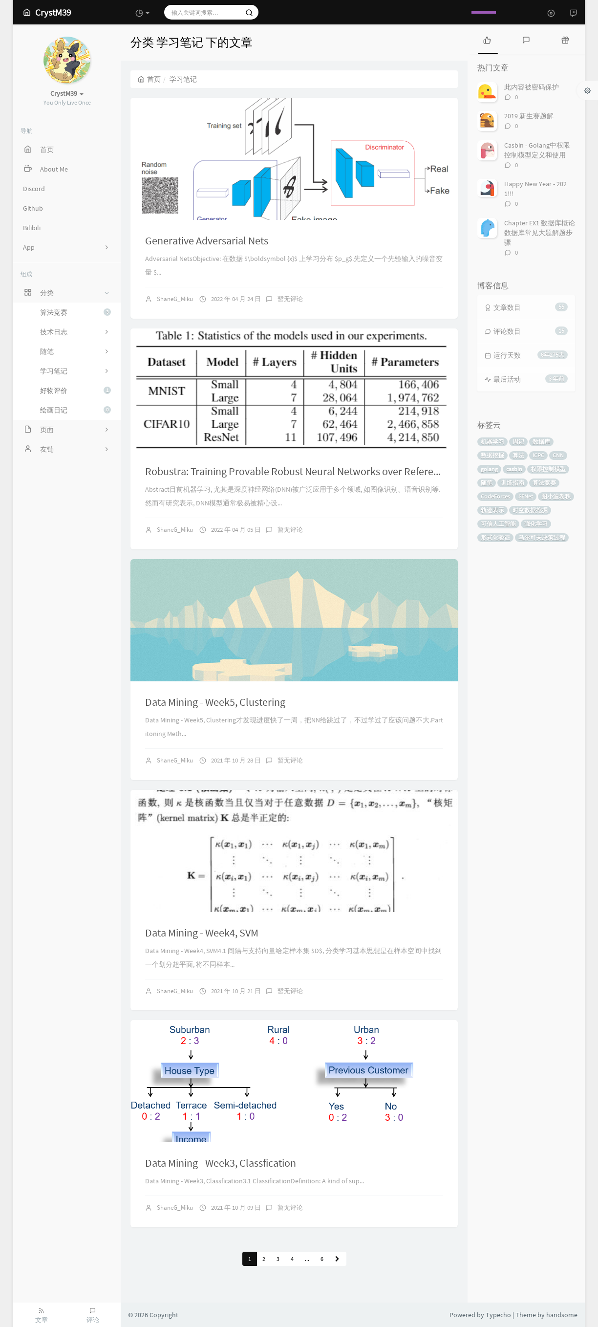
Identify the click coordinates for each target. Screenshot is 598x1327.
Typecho (498, 1314)
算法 (518, 455)
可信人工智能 (498, 523)
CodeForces (495, 496)
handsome (561, 1314)
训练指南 (512, 482)
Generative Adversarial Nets (206, 240)
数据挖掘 (492, 455)
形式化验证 (495, 537)
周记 (518, 441)
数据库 (541, 441)
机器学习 (492, 441)
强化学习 (536, 523)
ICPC (538, 455)
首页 (149, 79)
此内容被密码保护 (531, 87)
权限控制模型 (548, 469)
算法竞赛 (75, 312)
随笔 (486, 482)
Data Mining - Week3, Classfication (220, 1163)
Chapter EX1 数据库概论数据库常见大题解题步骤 (539, 232)
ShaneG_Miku (175, 299)
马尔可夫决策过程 (541, 537)
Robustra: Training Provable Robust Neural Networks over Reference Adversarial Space (338, 471)
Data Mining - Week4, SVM (201, 932)
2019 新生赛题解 (529, 115)
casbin (514, 469)
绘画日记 (75, 410)
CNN (558, 455)
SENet (525, 496)
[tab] (487, 39)
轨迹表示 (492, 510)
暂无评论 (290, 299)
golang (489, 469)
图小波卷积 (556, 496)
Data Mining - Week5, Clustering (215, 702)
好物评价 (75, 390)
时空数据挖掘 (530, 510)
